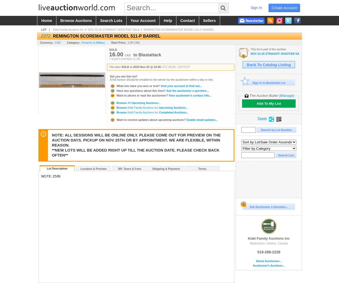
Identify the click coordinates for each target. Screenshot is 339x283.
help (168, 21)
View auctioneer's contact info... (160, 95)
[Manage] (286, 96)
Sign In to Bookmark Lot (264, 83)
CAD (58, 42)
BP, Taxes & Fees (129, 168)
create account (284, 8)
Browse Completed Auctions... (149, 112)
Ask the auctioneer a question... (159, 90)
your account (143, 21)
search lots (111, 21)
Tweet (262, 118)
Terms (202, 168)
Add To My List (269, 104)
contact (187, 21)
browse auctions (76, 21)
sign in (256, 8)
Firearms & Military (93, 42)
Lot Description (57, 168)
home (46, 21)
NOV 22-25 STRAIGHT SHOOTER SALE (114, 29)
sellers (209, 21)
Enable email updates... (164, 119)
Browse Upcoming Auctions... (135, 102)
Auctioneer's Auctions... (269, 265)
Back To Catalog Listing (269, 65)
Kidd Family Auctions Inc (68, 29)
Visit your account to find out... (156, 86)
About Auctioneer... (269, 261)
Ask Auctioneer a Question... (265, 206)
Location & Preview (93, 168)
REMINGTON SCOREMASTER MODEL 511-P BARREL (179, 29)
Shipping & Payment (166, 168)
